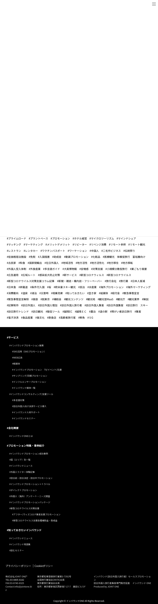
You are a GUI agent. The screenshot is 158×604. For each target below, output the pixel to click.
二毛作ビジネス (112, 251)
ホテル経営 (80, 238)
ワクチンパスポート (53, 251)
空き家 (92, 293)
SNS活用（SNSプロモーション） (29, 351)
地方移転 (128, 263)
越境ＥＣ (81, 311)
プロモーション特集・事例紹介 (26, 445)
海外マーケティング (139, 287)
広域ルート (29, 275)
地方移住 (113, 263)
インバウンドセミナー (24, 418)
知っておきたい (76, 293)
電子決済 (13, 317)
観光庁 (121, 299)
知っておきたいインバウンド (25, 530)
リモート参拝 (118, 244)
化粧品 (96, 257)
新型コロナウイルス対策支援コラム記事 (31, 281)
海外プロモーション (112, 287)
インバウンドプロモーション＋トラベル (30, 484)
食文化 (40, 317)
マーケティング (34, 244)
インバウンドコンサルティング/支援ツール (32, 394)
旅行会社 (111, 281)
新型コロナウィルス (92, 275)
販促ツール (53, 311)
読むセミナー (17, 550)
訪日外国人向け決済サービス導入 (29, 406)
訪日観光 (38, 311)
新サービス (70, 275)
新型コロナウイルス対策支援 (25, 508)
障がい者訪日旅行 (121, 311)
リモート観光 (137, 244)
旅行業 (124, 281)
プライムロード (17, 238)
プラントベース (39, 238)
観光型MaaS (106, 299)
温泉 (25, 293)
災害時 (45, 293)
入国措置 (44, 257)
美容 (35, 299)
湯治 (34, 293)
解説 (145, 299)
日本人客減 (138, 281)
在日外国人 (52, 263)
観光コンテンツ (74, 299)
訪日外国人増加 (48, 305)
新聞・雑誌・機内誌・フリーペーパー (80, 281)
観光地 (91, 299)
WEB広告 (18, 357)
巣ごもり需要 (139, 269)
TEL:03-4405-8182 (15, 579)
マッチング (14, 244)
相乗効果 (58, 293)
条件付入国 (38, 287)
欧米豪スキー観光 (65, 287)
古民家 (12, 263)
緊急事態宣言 (131, 293)
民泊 (82, 287)
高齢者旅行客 (68, 317)
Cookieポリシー (44, 566)
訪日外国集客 (115, 305)
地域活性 (68, 263)
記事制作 (13, 305)
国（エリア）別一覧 (20, 459)
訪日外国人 (29, 305)
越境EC (68, 311)
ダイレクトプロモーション (24, 490)
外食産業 (35, 269)
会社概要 (13, 428)
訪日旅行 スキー (137, 305)
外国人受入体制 (17, 269)
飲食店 (52, 317)
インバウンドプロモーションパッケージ (30, 502)
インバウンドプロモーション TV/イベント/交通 (37, 369)
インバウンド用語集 (20, 544)
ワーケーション (78, 251)
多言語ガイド (52, 269)
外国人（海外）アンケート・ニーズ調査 (30, 496)
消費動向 (13, 293)
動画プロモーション (77, 257)
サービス (13, 337)
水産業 (92, 287)
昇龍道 (24, 287)
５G (91, 317)
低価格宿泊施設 (17, 257)
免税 (32, 257)
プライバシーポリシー (18, 566)
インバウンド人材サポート (26, 412)
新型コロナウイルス (119, 275)
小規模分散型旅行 (117, 269)
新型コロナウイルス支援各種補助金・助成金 (35, 520)
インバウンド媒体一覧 (24, 387)
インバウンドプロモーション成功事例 (29, 453)
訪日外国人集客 (95, 305)
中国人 (95, 251)
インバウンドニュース (22, 465)
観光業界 (134, 299)
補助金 (57, 299)
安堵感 (85, 269)
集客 (138, 311)
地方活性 (82, 263)
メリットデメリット (58, 244)
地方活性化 (97, 263)
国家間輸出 (35, 263)
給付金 (116, 293)
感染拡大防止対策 (49, 275)
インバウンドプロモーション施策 (27, 345)
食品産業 (28, 317)
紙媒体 (104, 293)
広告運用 (13, 275)
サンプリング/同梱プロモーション (30, 375)
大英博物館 (70, 269)
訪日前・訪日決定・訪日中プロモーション (32, 477)
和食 (22, 263)
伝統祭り (130, 251)
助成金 (57, 257)
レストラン (14, 251)
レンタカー (31, 251)
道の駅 (103, 311)
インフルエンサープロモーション (29, 381)
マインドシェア (127, 238)
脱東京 (46, 299)
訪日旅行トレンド (18, 311)
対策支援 (98, 269)
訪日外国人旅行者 (71, 305)
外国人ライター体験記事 (23, 471)
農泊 (93, 311)
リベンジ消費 (98, 244)
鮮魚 (82, 317)
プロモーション (61, 238)
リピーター (80, 244)
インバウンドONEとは (22, 435)
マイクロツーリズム (102, 238)
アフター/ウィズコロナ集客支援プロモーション (36, 514)
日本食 (12, 287)
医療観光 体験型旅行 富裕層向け (124, 257)
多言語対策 (18, 400)
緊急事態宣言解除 (18, 299)
